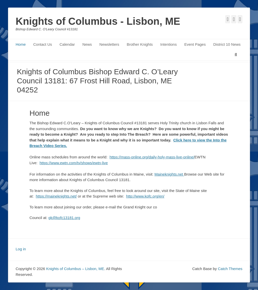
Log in (21, 249)
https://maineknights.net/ (56, 196)
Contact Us (42, 44)
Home (21, 44)
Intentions (168, 44)
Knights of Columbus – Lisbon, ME (75, 269)
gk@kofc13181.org (64, 217)
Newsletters (109, 44)
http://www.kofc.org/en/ (145, 196)
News (87, 44)
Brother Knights (140, 44)
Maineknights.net (169, 174)
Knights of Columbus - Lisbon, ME (98, 21)
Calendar (67, 44)
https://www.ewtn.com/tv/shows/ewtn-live (74, 163)
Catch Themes (230, 269)
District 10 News (226, 44)
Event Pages (195, 44)
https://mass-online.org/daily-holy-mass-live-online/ (152, 157)
